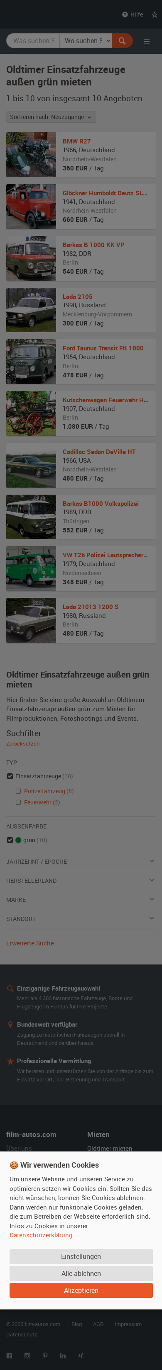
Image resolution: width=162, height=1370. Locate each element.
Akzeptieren (81, 1290)
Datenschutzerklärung (41, 1235)
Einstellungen (81, 1256)
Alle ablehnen (81, 1273)
